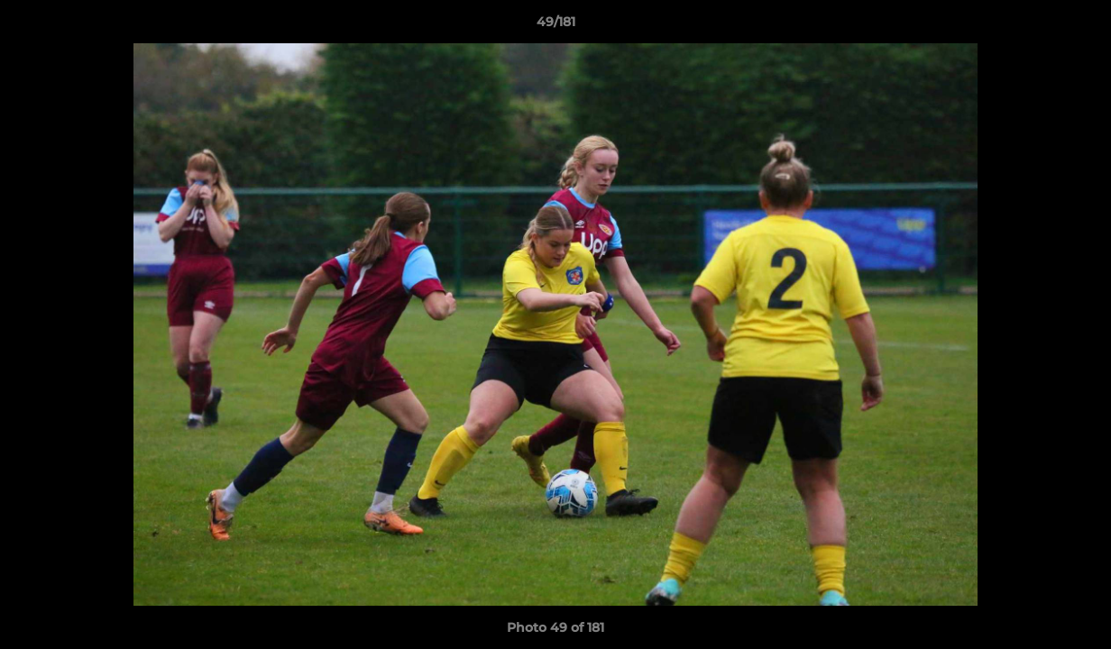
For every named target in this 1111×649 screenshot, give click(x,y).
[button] (1078, 26)
